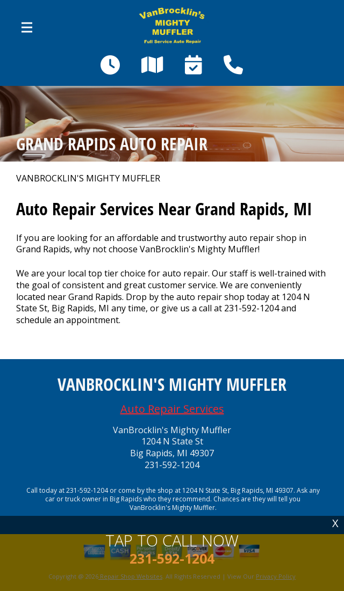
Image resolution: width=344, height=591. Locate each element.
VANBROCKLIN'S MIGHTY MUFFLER (88, 178)
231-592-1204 (251, 308)
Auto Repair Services (172, 409)
